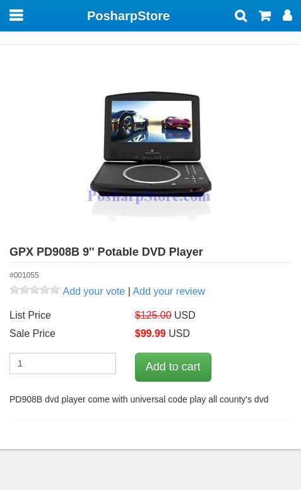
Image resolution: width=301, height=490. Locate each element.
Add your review (169, 291)
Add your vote (93, 291)
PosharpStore (128, 16)
